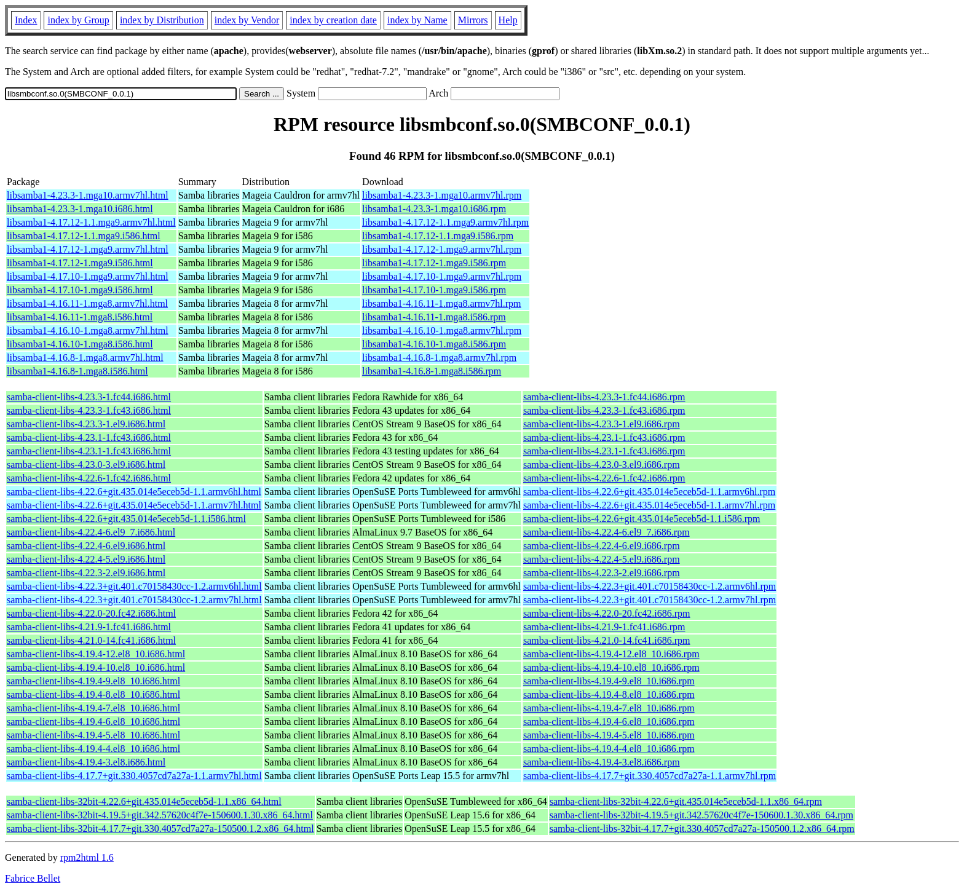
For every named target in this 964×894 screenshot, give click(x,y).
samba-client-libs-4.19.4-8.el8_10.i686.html (93, 694)
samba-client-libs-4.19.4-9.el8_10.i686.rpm (609, 681)
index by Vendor (247, 20)
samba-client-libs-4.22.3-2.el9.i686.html (86, 573)
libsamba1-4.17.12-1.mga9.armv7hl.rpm (441, 249)
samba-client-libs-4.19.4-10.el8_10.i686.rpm (611, 667)
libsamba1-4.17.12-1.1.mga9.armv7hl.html (91, 222)
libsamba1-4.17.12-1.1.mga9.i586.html (83, 236)
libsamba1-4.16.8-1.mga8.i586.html (77, 371)
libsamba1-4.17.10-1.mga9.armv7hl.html (87, 276)
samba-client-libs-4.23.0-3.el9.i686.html (86, 464)
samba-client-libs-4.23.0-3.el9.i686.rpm (601, 464)
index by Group (78, 20)
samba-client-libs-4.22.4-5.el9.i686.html (86, 559)
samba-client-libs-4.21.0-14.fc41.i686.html (91, 640)
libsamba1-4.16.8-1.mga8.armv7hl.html (85, 357)
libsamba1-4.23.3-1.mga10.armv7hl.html (87, 195)
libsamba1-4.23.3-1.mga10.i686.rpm (434, 209)
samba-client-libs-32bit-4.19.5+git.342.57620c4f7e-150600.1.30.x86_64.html (160, 815)
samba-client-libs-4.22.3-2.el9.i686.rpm (601, 573)
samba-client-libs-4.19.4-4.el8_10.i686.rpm (609, 748)
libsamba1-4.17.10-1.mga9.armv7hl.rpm (441, 276)
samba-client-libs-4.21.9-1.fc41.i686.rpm (604, 627)
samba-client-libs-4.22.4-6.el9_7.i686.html (91, 532)
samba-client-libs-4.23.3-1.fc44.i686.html (89, 397)
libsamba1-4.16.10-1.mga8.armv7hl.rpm (441, 330)
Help (508, 20)
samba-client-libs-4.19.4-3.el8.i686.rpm (601, 762)
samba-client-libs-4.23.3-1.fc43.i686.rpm (604, 410)
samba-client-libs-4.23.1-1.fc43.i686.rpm (604, 437)
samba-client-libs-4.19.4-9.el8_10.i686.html (93, 681)
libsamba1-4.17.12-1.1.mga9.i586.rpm (437, 236)
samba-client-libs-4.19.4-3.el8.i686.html (86, 762)
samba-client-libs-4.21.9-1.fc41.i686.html (89, 627)
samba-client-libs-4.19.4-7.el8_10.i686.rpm (609, 708)
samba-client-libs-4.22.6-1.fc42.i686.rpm (604, 478)
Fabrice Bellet (32, 878)
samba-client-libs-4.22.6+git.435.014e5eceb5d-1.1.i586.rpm (641, 518)
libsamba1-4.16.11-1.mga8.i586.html (79, 317)
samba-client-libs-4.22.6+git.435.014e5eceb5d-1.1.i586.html (126, 518)
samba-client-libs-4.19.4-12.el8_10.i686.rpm (611, 654)
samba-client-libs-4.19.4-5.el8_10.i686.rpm (609, 735)
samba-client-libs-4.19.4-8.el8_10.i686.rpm (609, 694)
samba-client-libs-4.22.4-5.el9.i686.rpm (601, 559)
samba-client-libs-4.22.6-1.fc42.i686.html (89, 478)
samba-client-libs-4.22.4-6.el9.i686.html (86, 545)
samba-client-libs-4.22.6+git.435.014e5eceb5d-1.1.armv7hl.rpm (649, 505)
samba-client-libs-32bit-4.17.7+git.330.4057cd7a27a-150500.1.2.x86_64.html (160, 828)
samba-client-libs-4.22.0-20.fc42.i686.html (91, 613)
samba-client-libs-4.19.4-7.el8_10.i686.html (93, 708)
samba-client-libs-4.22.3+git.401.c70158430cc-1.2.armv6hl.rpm (649, 586)
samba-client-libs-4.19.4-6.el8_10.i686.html (93, 721)
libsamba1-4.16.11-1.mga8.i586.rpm (434, 317)
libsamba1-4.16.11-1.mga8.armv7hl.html (87, 303)
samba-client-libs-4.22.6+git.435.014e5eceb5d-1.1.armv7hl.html (134, 505)
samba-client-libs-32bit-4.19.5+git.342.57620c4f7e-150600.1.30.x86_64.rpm (701, 815)
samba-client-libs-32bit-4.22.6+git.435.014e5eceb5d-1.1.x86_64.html (144, 801)
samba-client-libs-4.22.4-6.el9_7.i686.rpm (606, 532)
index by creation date (333, 20)
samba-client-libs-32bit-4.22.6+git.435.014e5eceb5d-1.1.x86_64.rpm (686, 801)
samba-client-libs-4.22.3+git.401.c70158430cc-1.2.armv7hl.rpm (649, 600)
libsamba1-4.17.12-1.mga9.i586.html (80, 263)
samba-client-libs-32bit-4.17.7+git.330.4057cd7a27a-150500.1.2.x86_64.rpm (702, 828)
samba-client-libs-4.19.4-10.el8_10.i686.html (96, 667)
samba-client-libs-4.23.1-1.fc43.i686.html (89, 437)
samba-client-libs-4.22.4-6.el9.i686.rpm (601, 545)
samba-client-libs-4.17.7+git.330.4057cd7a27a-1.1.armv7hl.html (134, 775)
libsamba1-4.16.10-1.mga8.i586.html (80, 344)
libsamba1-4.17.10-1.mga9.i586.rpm (434, 290)
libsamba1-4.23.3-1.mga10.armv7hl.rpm (441, 195)
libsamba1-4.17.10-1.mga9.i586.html (80, 290)
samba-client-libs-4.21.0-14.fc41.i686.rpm (606, 640)
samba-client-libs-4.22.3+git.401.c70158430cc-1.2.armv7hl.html (134, 600)
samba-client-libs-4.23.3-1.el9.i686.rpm (601, 424)
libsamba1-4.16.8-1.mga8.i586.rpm (431, 371)
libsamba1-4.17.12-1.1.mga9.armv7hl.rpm (445, 222)
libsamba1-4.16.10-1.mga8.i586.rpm (434, 344)
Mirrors (473, 20)
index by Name (417, 20)
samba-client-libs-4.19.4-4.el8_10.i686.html (93, 748)
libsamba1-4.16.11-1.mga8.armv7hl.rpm (441, 303)
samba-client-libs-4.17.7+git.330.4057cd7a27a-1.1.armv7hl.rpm (649, 775)
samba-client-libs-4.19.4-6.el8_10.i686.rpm (609, 721)
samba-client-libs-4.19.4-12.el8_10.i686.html (96, 654)
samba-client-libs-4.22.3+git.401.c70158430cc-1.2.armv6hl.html (134, 586)
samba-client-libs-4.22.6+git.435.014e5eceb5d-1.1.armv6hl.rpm (649, 491)
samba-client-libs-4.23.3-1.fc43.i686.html (89, 410)
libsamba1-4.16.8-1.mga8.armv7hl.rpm (439, 357)
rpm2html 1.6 (87, 857)
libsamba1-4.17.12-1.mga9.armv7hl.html (87, 249)
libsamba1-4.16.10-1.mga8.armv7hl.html (87, 330)
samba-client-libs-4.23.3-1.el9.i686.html (86, 424)
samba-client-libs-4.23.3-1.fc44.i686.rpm (604, 397)
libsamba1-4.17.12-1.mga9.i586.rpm (434, 263)
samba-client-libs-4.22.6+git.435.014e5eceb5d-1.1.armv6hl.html (134, 491)
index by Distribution (162, 20)
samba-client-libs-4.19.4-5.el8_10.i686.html (93, 735)
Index (26, 20)
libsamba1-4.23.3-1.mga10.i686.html (80, 209)
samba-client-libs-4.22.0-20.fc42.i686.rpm (606, 613)
